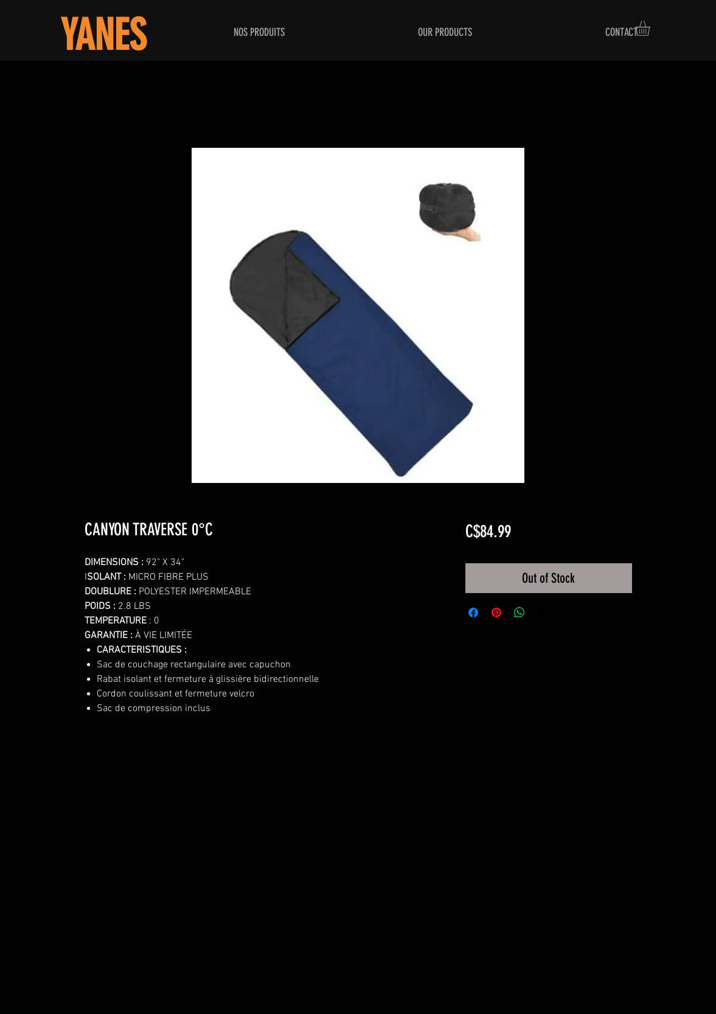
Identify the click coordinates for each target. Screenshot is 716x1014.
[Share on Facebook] (473, 612)
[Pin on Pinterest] (496, 612)
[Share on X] (542, 612)
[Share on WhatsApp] (519, 612)
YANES (103, 35)
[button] (651, 28)
